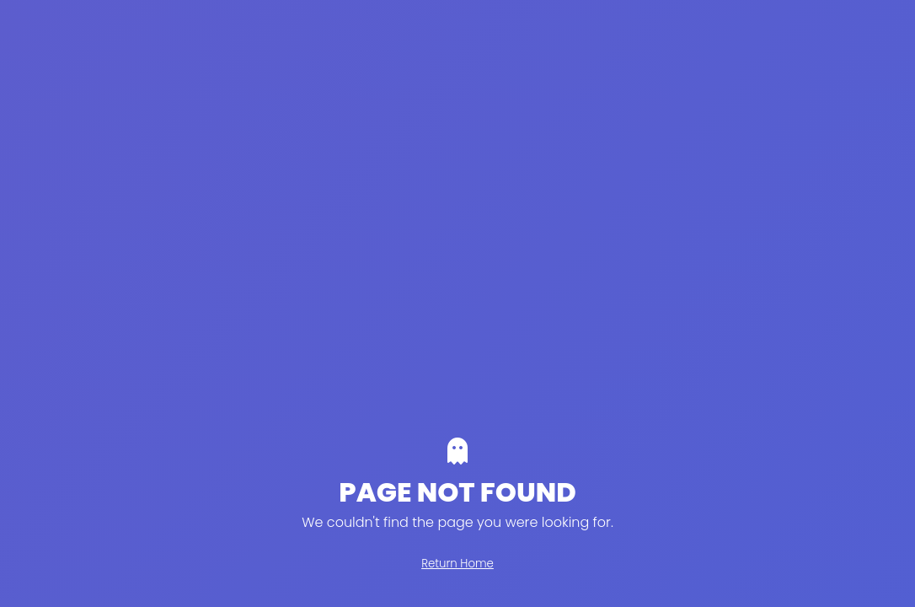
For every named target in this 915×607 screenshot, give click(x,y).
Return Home (457, 564)
